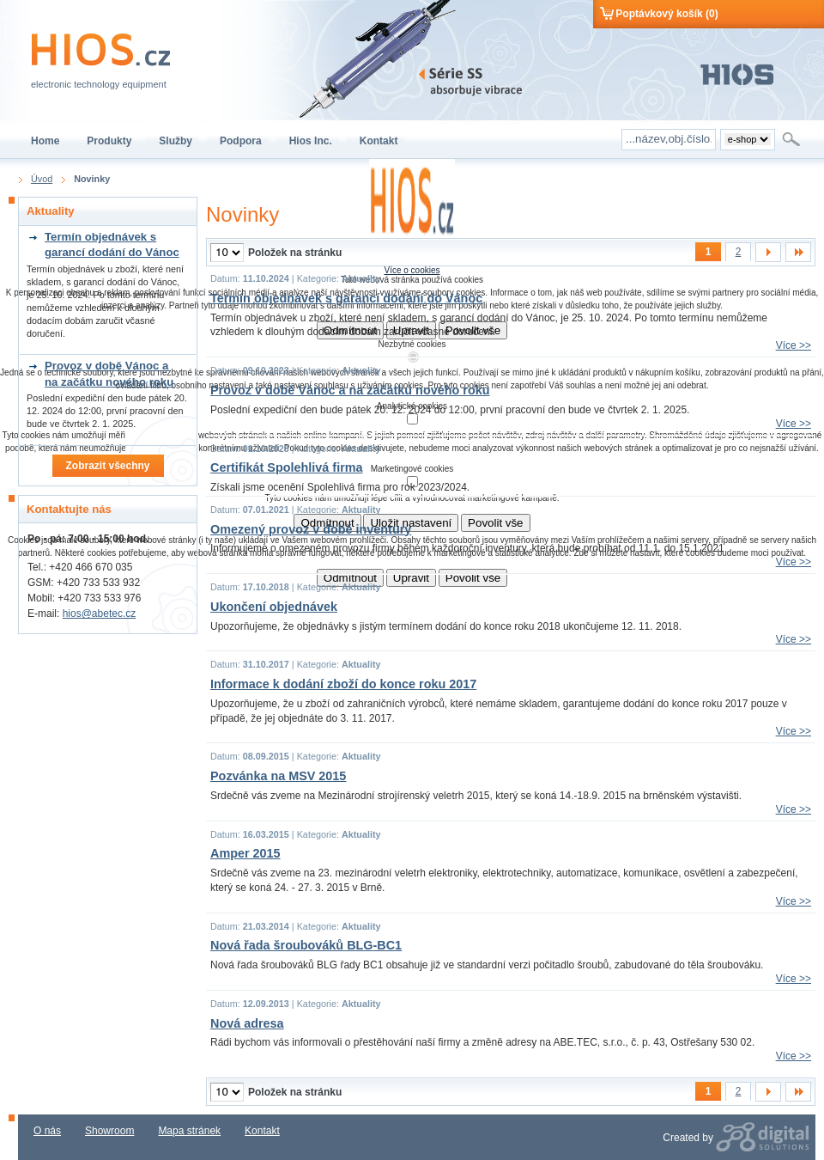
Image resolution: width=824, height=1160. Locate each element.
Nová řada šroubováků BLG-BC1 (306, 945)
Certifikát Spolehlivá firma (286, 467)
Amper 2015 (245, 853)
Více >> (793, 345)
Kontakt (262, 1131)
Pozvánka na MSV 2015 (278, 776)
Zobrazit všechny (107, 466)
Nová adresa (247, 1023)
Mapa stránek (189, 1131)
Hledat (792, 139)
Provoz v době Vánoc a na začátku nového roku (349, 390)
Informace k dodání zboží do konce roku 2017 (343, 684)
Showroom (109, 1131)
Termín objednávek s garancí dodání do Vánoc (346, 298)
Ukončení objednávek (273, 607)
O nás (47, 1131)
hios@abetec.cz (99, 613)
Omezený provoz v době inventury (310, 529)
